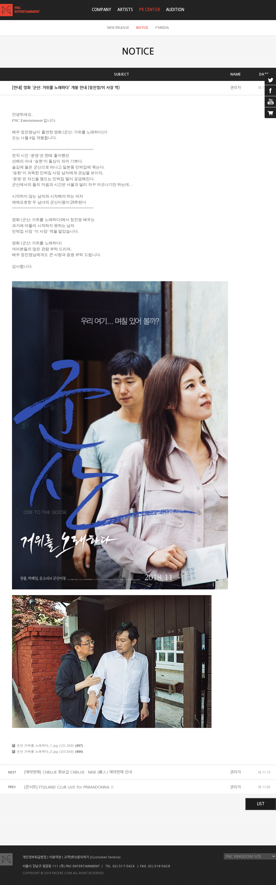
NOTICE (142, 27)
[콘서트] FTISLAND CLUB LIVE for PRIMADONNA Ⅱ (69, 787)
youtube (270, 101)
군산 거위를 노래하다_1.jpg (37, 745)
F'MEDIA (162, 27)
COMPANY (101, 10)
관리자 (235, 88)
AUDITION (175, 10)
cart (270, 112)
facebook (270, 90)
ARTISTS (125, 10)
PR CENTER (149, 10)
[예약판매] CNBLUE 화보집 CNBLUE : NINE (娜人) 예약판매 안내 (78, 772)
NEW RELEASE (118, 27)
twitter (270, 79)
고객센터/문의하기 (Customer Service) (92, 857)
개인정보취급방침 (34, 857)
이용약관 (55, 857)
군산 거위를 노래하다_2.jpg (37, 751)
